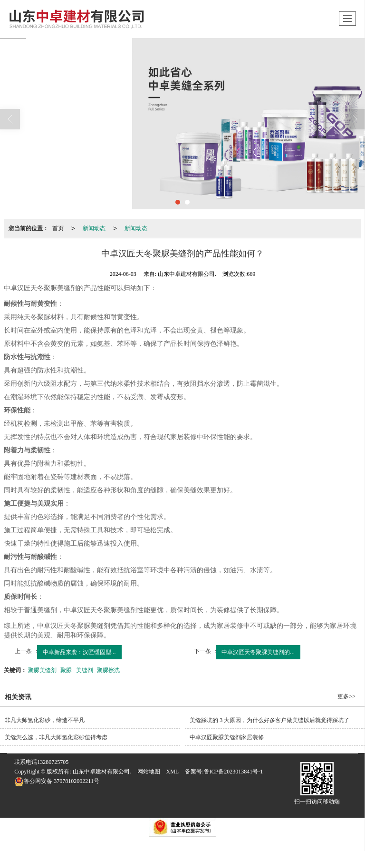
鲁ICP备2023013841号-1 (233, 771)
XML (172, 771)
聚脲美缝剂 (42, 670)
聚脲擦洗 (108, 670)
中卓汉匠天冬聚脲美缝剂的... (258, 652)
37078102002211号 (56, 781)
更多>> (346, 696)
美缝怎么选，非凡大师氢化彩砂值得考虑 (56, 737)
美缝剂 (84, 670)
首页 (58, 228)
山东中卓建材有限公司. (102, 771)
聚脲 (66, 670)
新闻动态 (94, 228)
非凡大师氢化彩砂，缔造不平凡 (45, 720)
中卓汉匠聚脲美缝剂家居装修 (227, 737)
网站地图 (148, 771)
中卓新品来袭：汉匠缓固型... (79, 652)
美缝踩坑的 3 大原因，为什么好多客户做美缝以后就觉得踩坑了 (269, 720)
